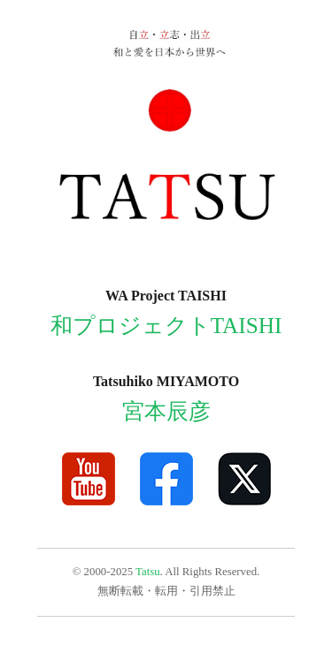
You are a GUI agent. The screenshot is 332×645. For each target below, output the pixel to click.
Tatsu (147, 571)
